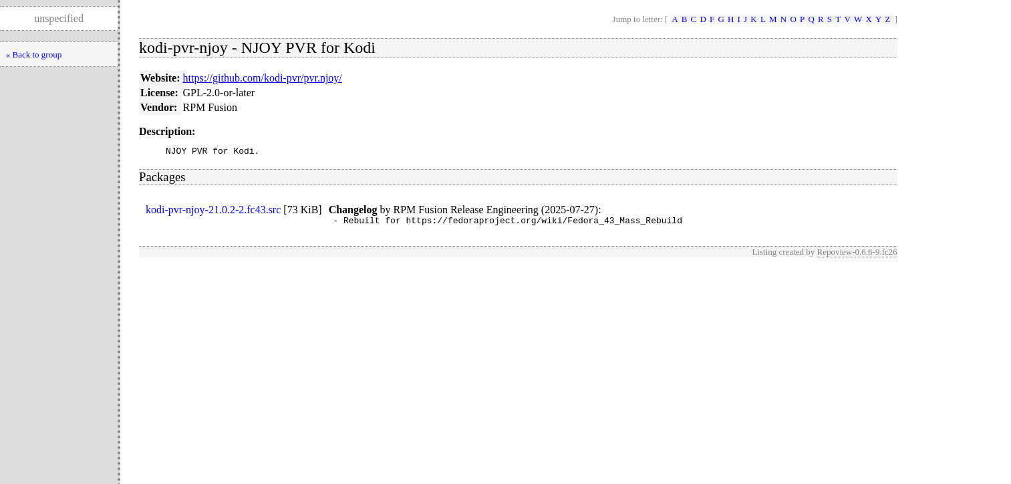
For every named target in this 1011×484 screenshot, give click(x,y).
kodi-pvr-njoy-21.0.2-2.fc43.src (213, 211)
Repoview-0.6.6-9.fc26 (857, 256)
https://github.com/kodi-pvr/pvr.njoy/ (262, 78)
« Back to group (33, 54)
